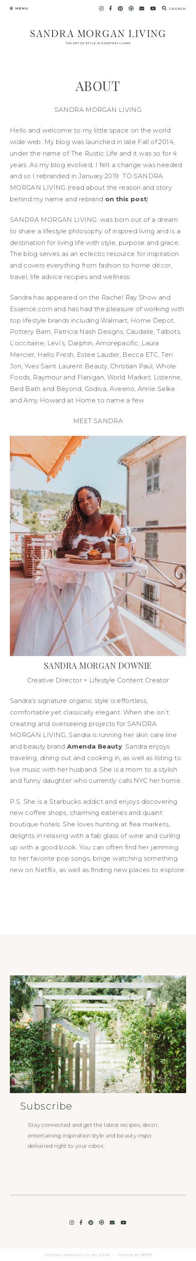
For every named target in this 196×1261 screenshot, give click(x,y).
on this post (126, 199)
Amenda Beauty (94, 746)
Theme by (135, 1255)
